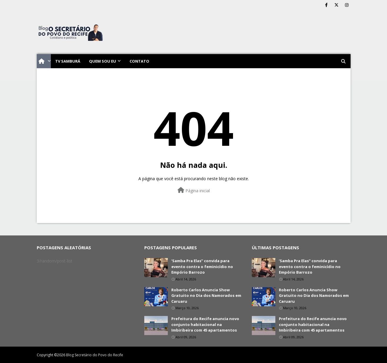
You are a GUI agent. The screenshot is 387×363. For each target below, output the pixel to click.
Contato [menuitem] (139, 61)
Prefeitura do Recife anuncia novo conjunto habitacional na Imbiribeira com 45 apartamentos (205, 324)
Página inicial (193, 190)
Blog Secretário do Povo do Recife (94, 354)
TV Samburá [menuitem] (67, 61)
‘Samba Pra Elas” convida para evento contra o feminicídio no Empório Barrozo (202, 266)
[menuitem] (44, 61)
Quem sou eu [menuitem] (102, 61)
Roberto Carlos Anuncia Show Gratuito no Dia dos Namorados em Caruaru (206, 295)
